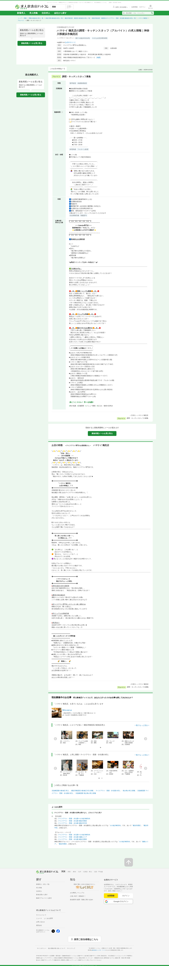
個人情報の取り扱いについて (56, 948)
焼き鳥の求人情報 (129, 790)
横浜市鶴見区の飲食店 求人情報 (82, 790)
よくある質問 (48, 918)
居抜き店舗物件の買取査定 (69, 958)
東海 (74, 871)
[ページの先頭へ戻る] (128, 862)
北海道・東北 (87, 871)
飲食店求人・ (110, 955)
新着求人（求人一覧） (43, 884)
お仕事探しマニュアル (77, 893)
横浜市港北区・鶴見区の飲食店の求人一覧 (77, 18)
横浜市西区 (137, 825)
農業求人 (66, 960)
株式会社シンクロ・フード (98, 950)
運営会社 (39, 925)
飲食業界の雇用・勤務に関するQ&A (81, 899)
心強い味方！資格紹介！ (78, 896)
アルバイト (21, 20)
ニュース (39, 918)
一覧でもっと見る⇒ (141, 725)
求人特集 (33, 13)
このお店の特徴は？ (57, 69)
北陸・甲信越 (98, 871)
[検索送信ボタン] (152, 13)
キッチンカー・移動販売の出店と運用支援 (100, 958)
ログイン (126, 896)
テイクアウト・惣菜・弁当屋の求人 (108, 790)
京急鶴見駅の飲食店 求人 (60, 790)
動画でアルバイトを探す (44, 898)
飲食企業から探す (42, 894)
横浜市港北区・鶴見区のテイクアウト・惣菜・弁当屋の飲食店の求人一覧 (114, 18)
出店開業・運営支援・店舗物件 (63, 955)
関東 (25, 18)
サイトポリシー (41, 948)
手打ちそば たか (67, 710)
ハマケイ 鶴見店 (142, 18)
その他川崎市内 (115, 825)
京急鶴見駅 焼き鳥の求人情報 (86, 793)
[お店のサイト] (70, 42)
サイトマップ (71, 948)
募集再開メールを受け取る (31, 43)
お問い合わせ (40, 922)
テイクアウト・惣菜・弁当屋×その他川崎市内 (74, 818)
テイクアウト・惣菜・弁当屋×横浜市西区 (72, 821)
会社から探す (60, 13)
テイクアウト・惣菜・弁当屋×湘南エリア (72, 837)
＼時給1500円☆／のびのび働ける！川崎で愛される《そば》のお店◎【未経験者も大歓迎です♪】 (79, 714)
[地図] (98, 57)
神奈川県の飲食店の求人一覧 (54, 18)
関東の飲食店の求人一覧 (36, 18)
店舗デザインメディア (50, 960)
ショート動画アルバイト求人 (87, 960)
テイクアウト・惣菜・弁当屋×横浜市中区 (72, 823)
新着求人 (21, 13)
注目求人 (46, 13)
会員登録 (110, 896)
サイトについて (41, 915)
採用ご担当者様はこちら (86, 939)
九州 (79, 871)
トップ (20, 18)
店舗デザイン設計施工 (88, 955)
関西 (69, 871)
